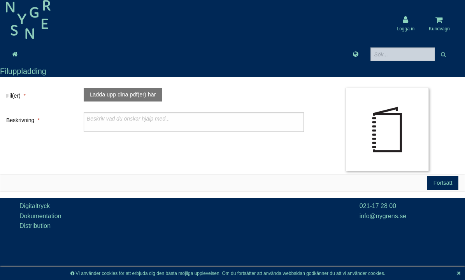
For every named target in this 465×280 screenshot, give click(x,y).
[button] (444, 54)
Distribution (35, 225)
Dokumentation (40, 216)
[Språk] (356, 54)
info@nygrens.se (383, 216)
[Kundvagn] (439, 24)
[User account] (405, 24)
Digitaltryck (34, 206)
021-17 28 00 (378, 206)
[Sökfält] (402, 54)
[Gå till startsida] (15, 54)
